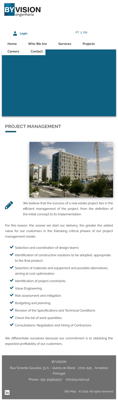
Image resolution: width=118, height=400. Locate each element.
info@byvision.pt (77, 379)
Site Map (70, 391)
